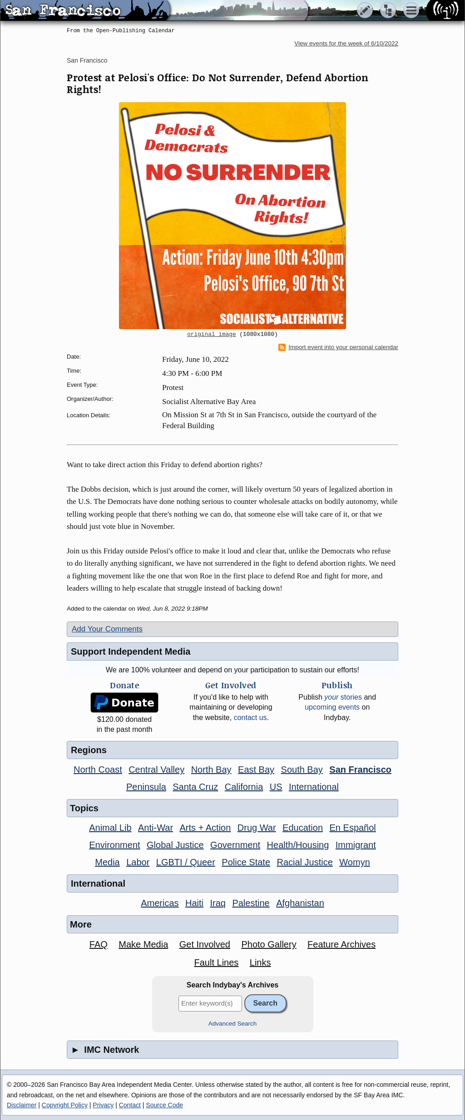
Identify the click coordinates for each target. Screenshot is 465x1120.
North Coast (98, 770)
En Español (353, 828)
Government (235, 845)
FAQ (98, 944)
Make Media (143, 944)
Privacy (103, 1105)
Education (302, 828)
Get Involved (204, 944)
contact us (250, 717)
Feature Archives (341, 944)
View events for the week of (346, 43)
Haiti (194, 903)
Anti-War (155, 828)
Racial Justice (304, 862)
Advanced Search (232, 1023)
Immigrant (356, 845)
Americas (159, 903)
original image (211, 335)
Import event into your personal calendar (338, 347)
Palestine (250, 903)
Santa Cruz (195, 787)
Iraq (217, 903)
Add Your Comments (107, 629)
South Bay (302, 770)
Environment (114, 845)
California (244, 787)
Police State (246, 862)
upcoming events (332, 707)
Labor (137, 862)
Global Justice (175, 845)
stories (343, 697)
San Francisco (87, 60)
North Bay (211, 770)
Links (260, 962)
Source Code (164, 1105)
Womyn (354, 862)
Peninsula (146, 787)
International (314, 787)
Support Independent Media (130, 651)
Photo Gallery (268, 944)
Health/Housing (298, 845)
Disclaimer (21, 1105)
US (276, 787)
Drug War (256, 828)
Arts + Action (205, 828)
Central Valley (156, 770)
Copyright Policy (65, 1105)
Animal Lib (110, 828)
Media (107, 862)
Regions (89, 750)
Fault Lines (216, 962)
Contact (130, 1105)
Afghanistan (300, 903)
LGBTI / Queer (185, 862)
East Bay (256, 770)
